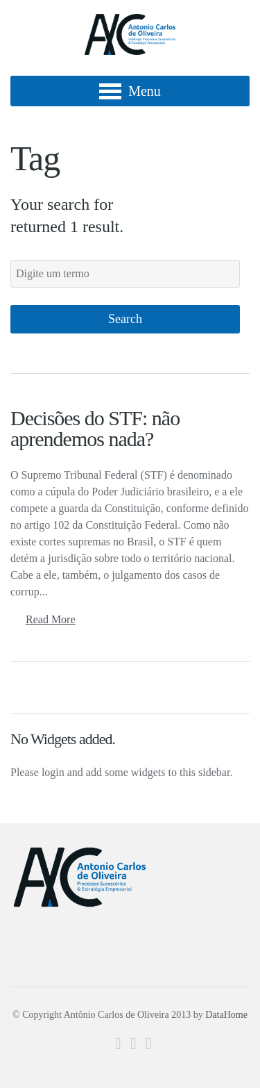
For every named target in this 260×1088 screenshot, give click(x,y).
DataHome (226, 1014)
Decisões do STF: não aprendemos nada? (95, 428)
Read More (51, 619)
